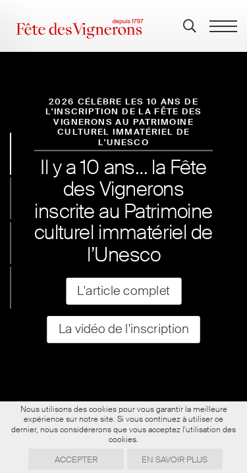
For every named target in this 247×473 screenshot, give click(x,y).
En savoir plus (174, 459)
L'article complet (123, 291)
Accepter (76, 459)
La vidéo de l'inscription (124, 329)
